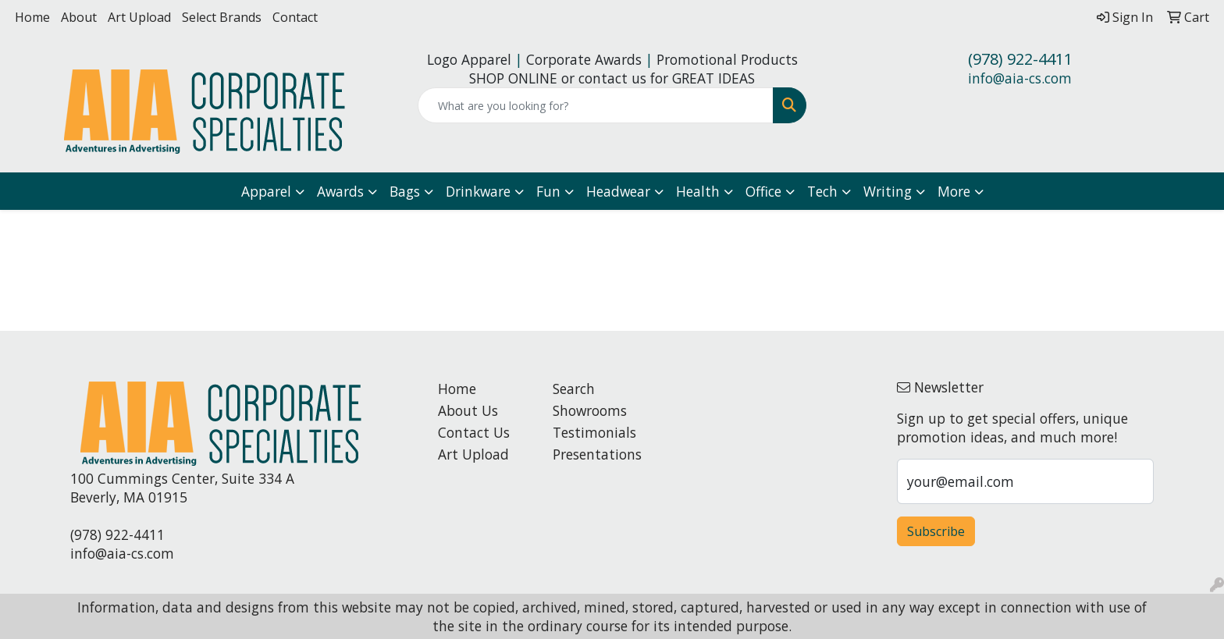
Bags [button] (405, 191)
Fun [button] (548, 191)
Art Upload (139, 17)
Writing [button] (887, 191)
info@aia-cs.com (1020, 78)
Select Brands (222, 17)
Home (32, 17)
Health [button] (698, 191)
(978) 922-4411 (1020, 58)
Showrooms (590, 410)
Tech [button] (822, 191)
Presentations (597, 454)
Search (574, 388)
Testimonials (594, 432)
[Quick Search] (596, 105)
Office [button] (763, 191)
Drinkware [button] (478, 191)
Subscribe (936, 531)
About (79, 17)
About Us (468, 410)
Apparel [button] (266, 191)
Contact (295, 17)
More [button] (954, 191)
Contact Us (474, 432)
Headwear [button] (618, 191)
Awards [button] (340, 191)
